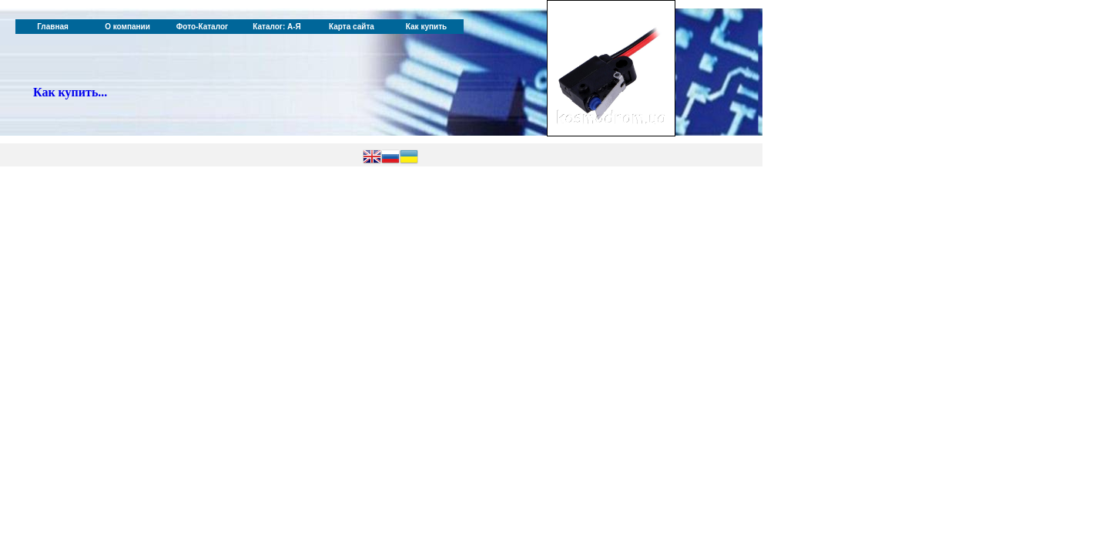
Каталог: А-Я (277, 26)
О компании (127, 26)
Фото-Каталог (202, 26)
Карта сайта (351, 26)
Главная (53, 26)
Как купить (426, 26)
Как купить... (70, 92)
